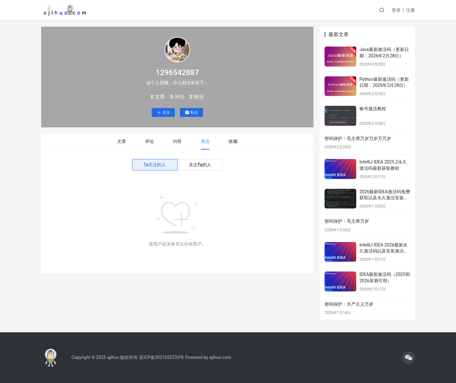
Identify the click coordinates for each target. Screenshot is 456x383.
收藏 (233, 141)
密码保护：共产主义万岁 (349, 304)
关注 (163, 112)
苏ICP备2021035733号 (161, 357)
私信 (191, 112)
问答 (177, 141)
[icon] (408, 357)
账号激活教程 (372, 108)
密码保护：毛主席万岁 (347, 221)
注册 (410, 10)
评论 (149, 141)
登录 (396, 10)
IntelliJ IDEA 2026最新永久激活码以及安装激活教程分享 (383, 251)
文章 (121, 141)
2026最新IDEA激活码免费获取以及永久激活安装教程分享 (384, 198)
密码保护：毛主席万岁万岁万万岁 (358, 138)
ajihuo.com (220, 357)
